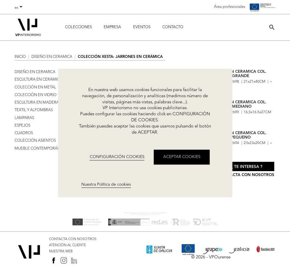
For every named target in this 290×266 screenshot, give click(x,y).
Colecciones (78, 27)
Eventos (141, 27)
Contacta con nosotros (246, 175)
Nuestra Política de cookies (106, 184)
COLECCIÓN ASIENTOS (35, 141)
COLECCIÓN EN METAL (35, 87)
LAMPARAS (24, 118)
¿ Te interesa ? (246, 167)
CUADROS (24, 133)
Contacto (172, 27)
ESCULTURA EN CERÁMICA (38, 79)
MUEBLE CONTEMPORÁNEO (40, 148)
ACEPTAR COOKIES (182, 157)
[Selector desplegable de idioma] (19, 7)
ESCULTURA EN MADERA (37, 102)
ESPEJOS (22, 125)
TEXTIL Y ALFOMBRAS (34, 110)
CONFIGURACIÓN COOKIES (117, 157)
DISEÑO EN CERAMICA (35, 72)
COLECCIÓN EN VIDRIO (36, 95)
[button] (271, 27)
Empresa (112, 27)
